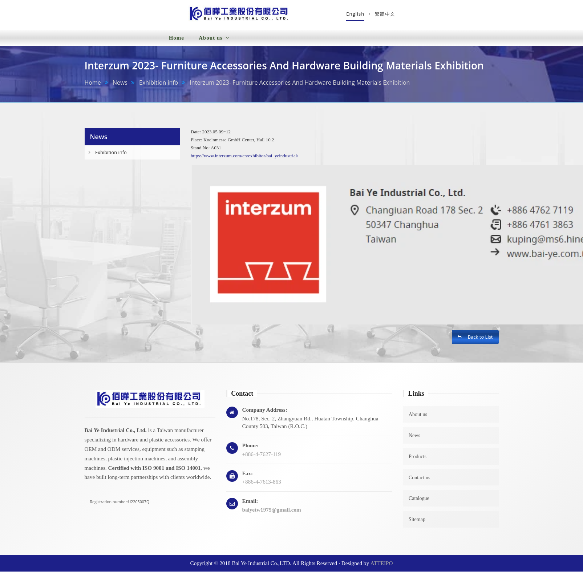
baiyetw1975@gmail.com (271, 515)
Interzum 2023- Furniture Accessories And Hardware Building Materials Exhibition (300, 88)
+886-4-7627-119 (261, 459)
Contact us (419, 483)
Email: (250, 506)
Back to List (475, 342)
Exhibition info (158, 88)
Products (417, 462)
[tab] (132, 158)
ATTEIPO (382, 568)
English (459, 16)
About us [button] (214, 43)
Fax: (247, 479)
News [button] (254, 43)
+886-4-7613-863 (261, 487)
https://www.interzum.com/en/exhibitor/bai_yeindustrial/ (244, 161)
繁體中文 (488, 16)
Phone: (250, 451)
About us (418, 420)
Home (176, 43)
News (120, 88)
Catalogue (419, 504)
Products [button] (294, 38)
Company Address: (264, 415)
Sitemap (417, 525)
